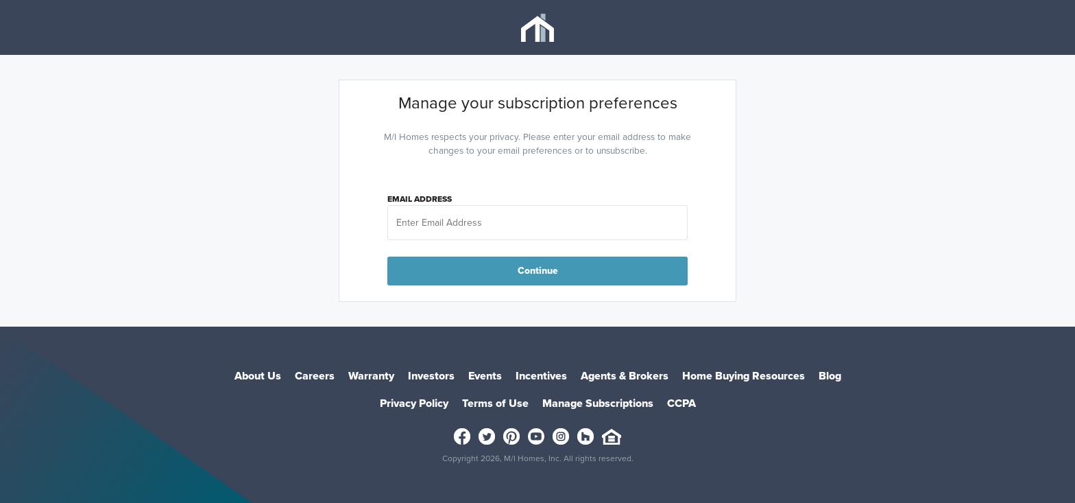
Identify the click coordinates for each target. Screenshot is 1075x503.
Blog (830, 376)
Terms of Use (495, 403)
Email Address (419, 199)
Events (485, 376)
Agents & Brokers (624, 376)
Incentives (541, 376)
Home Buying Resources (743, 376)
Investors (431, 376)
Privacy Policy (414, 403)
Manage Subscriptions (597, 403)
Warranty (371, 376)
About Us (257, 376)
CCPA (681, 403)
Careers (315, 376)
